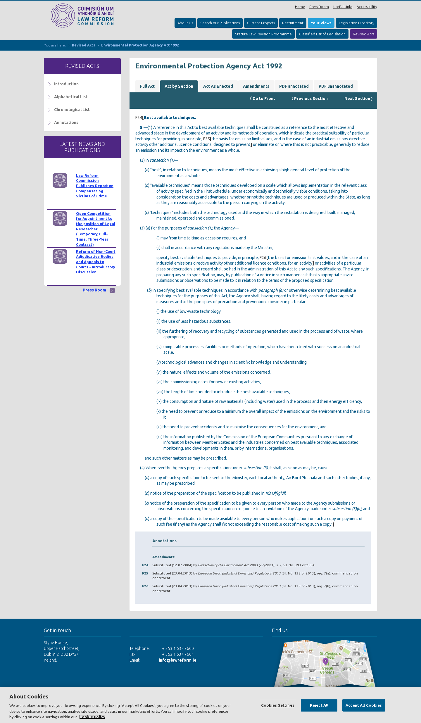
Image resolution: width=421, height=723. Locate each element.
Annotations (66, 122)
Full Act (147, 86)
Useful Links (342, 6)
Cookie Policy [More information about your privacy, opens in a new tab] (92, 717)
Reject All (319, 705)
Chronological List (72, 109)
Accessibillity (367, 6)
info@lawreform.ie (177, 660)
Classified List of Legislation (322, 34)
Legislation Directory (356, 23)
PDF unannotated (336, 86)
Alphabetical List (70, 96)
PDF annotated (294, 86)
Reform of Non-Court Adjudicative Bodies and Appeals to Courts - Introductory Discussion (95, 261)
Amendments (256, 86)
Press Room (319, 6)
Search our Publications (220, 23)
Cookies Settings (277, 705)
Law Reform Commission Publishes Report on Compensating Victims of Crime (94, 185)
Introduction (66, 84)
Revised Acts (363, 34)
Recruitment (292, 23)
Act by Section (179, 86)
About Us (185, 23)
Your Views (321, 23)
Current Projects (261, 23)
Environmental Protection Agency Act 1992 (140, 45)
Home (300, 6)
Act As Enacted (218, 86)
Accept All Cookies (364, 705)
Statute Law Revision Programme (263, 34)
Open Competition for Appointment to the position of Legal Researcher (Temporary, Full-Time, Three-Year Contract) (95, 228)
